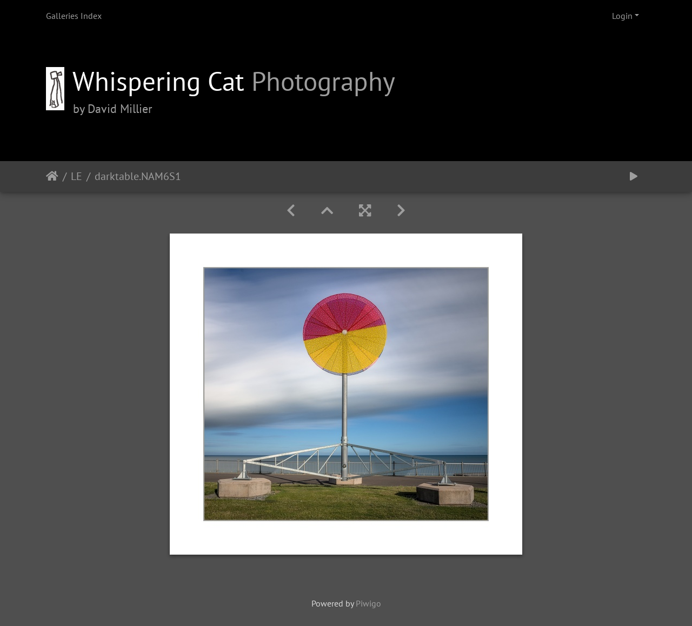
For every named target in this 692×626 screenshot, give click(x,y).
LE (76, 176)
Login (622, 15)
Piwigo (368, 603)
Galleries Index (74, 15)
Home (52, 176)
